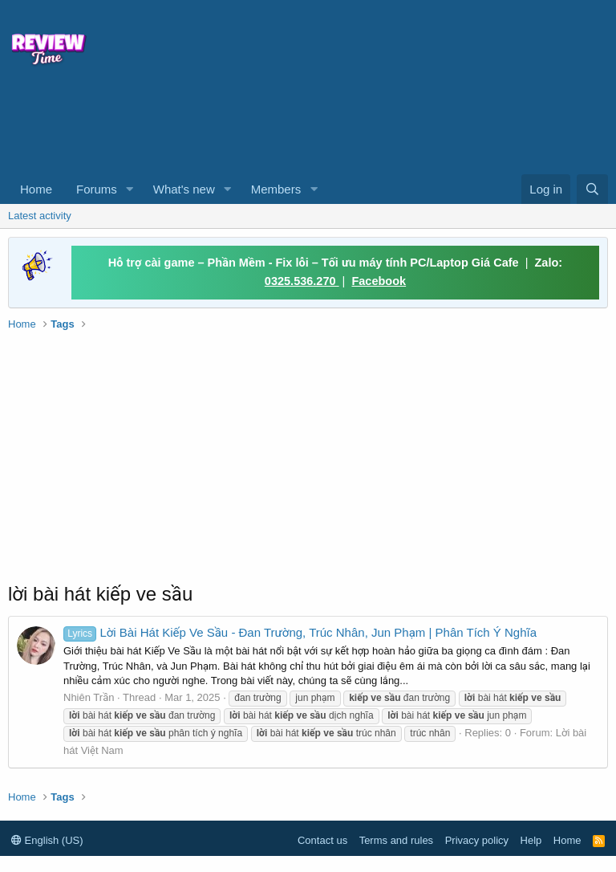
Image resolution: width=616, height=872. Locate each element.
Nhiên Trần (88, 697)
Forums (96, 189)
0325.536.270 (302, 281)
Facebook (378, 281)
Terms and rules (396, 840)
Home (36, 189)
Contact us (322, 840)
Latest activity (39, 216)
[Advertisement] (248, 125)
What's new (184, 189)
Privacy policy (477, 840)
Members (276, 189)
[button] (130, 189)
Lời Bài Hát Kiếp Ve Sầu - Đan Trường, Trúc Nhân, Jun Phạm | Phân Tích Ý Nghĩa (300, 632)
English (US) (47, 840)
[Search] (592, 189)
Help (531, 840)
